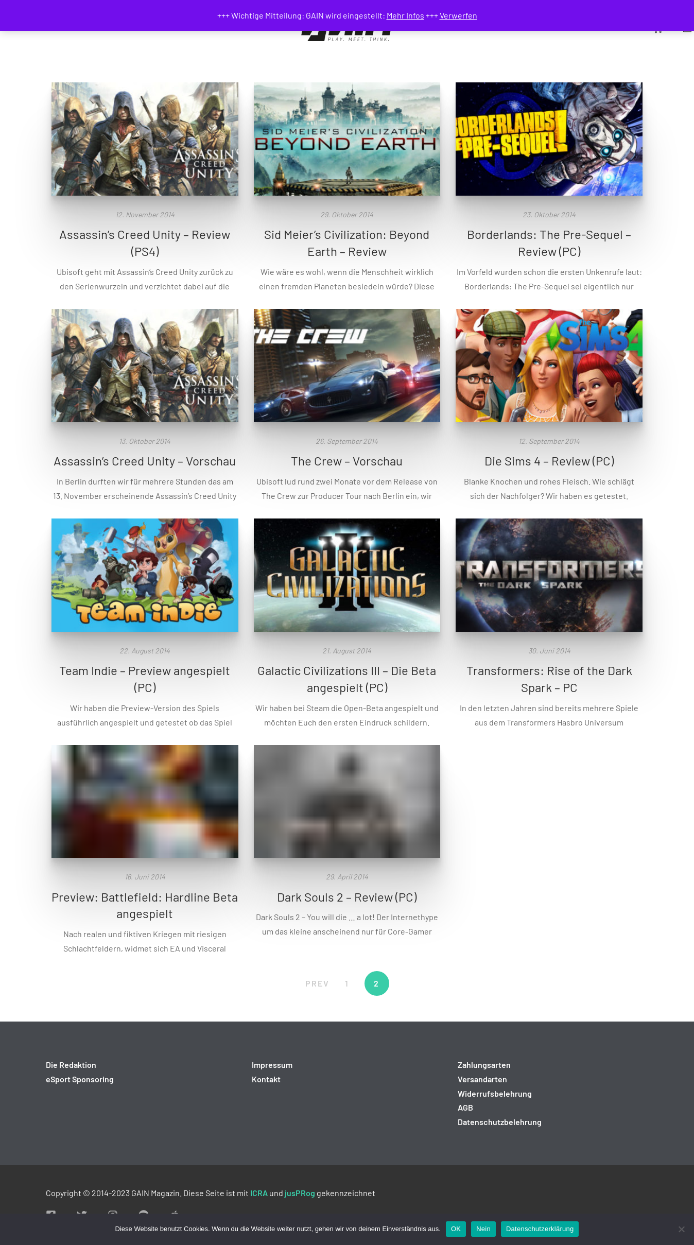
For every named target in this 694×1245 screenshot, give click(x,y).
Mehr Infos (405, 15)
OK (456, 1229)
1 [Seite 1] (347, 983)
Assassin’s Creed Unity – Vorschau (145, 460)
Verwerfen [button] (458, 15)
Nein (483, 1229)
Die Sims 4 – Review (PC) (549, 460)
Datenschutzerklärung (540, 1229)
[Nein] (681, 1229)
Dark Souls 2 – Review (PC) (347, 896)
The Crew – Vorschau (347, 460)
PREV (317, 983)
